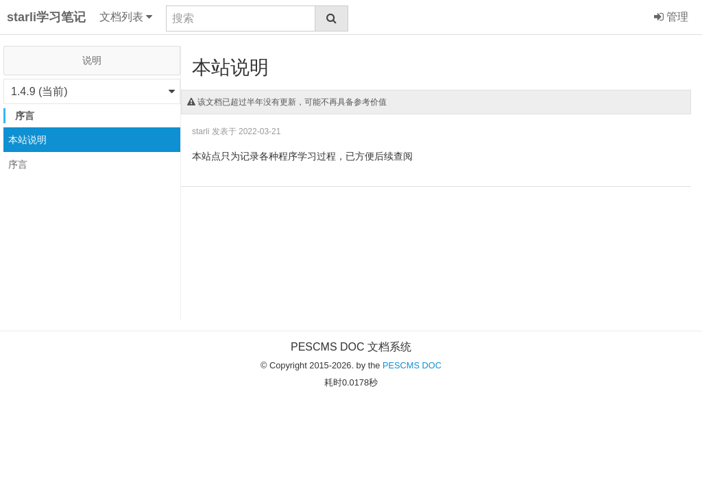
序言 (17, 164)
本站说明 (27, 139)
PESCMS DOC (412, 365)
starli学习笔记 (46, 17)
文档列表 (125, 17)
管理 (671, 17)
